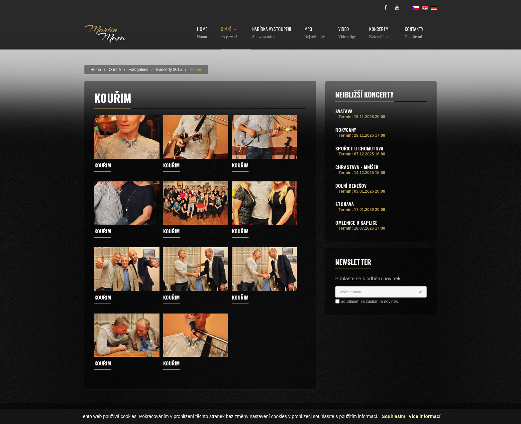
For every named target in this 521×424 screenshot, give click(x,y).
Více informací (425, 417)
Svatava (344, 110)
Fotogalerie (139, 69)
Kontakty (414, 33)
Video (347, 33)
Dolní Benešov (350, 185)
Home (202, 33)
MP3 (314, 33)
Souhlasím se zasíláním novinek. (370, 301)
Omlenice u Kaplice (356, 222)
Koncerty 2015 (169, 69)
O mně (230, 33)
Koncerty (380, 33)
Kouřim (196, 69)
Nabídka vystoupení (271, 33)
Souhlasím (393, 417)
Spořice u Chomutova (359, 148)
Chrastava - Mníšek (356, 166)
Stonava (344, 203)
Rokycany (345, 129)
